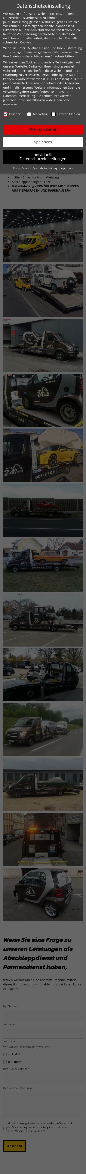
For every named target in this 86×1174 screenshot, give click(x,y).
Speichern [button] (43, 141)
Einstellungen (35, 100)
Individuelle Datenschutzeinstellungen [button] (43, 156)
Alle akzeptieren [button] (43, 129)
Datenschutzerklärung (19, 96)
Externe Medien (65, 114)
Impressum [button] (67, 168)
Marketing (37, 114)
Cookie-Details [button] (21, 168)
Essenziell (13, 114)
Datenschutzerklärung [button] (45, 168)
